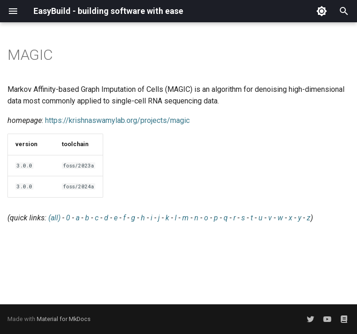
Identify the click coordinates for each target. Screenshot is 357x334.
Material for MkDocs (64, 318)
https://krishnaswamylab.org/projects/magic (117, 120)
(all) (54, 217)
